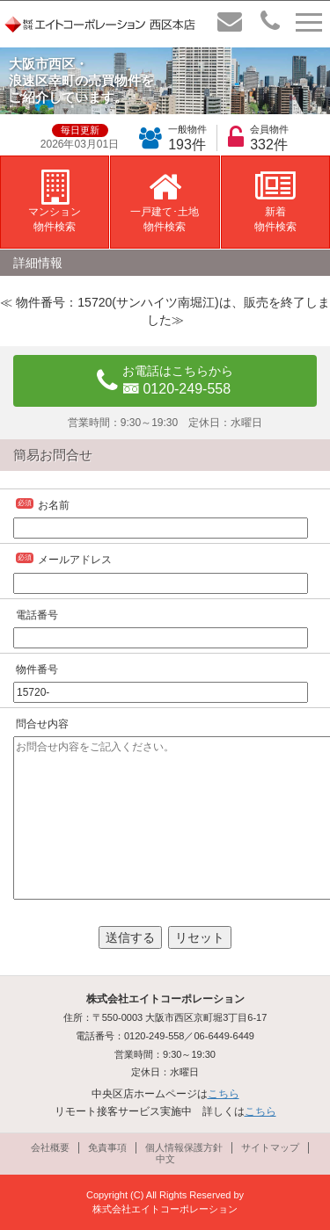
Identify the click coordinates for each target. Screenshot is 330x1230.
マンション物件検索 (54, 201)
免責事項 (107, 1147)
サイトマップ (270, 1147)
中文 (165, 1159)
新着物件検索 (275, 201)
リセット (199, 937)
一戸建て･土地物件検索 (164, 201)
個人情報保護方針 (184, 1147)
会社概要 (50, 1147)
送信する (130, 937)
